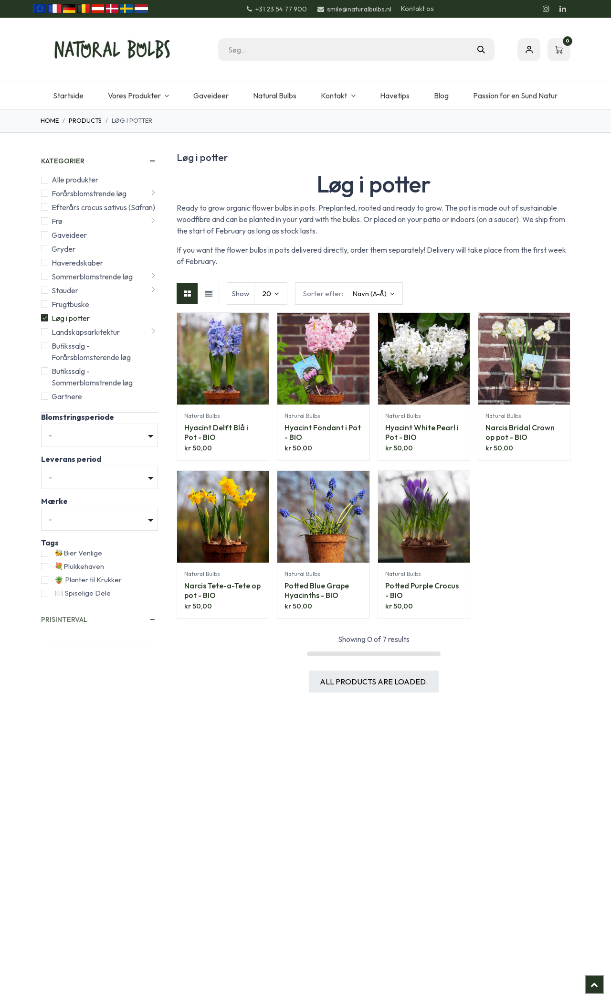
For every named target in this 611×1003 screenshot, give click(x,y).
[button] (349, 293)
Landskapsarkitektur (86, 332)
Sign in (528, 49)
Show (240, 293)
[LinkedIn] (562, 8)
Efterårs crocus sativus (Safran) (103, 207)
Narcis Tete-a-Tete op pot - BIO (222, 590)
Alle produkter (75, 179)
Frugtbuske (70, 304)
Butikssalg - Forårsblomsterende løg (91, 351)
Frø (57, 221)
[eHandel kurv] (559, 49)
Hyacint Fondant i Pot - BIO (322, 432)
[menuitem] (68, 95)
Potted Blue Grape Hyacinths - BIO (316, 590)
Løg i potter (71, 318)
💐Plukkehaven (79, 566)
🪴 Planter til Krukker (88, 579)
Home (50, 120)
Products (85, 120)
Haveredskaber (77, 262)
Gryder (63, 249)
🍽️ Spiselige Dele (82, 593)
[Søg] (481, 49)
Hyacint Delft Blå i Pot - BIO (216, 432)
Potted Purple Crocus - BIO (422, 590)
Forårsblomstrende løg (89, 193)
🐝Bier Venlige (78, 552)
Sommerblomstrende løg (92, 276)
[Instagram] (546, 8)
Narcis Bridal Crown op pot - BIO (520, 432)
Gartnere (67, 396)
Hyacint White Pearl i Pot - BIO (422, 432)
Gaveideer (69, 235)
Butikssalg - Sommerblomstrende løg (92, 376)
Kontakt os (417, 8)
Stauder (65, 290)
